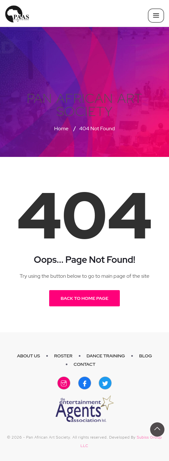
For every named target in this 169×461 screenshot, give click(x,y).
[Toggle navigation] (156, 15)
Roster (63, 356)
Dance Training (106, 356)
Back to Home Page (84, 298)
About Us (28, 356)
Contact (84, 364)
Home (61, 128)
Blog (145, 356)
